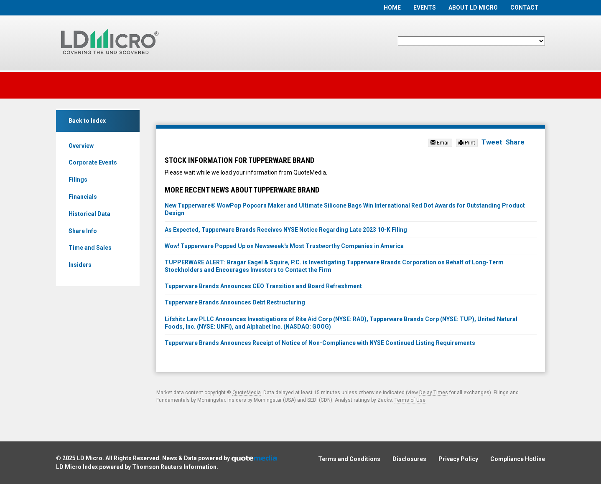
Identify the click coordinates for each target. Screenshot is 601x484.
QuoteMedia (246, 392)
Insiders (80, 264)
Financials (83, 196)
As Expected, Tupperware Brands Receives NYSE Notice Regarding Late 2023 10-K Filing (286, 229)
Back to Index (87, 120)
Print (466, 143)
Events (424, 7)
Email (440, 143)
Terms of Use (410, 400)
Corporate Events (93, 162)
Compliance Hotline (517, 459)
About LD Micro (473, 7)
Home (392, 7)
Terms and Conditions (349, 459)
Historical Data (89, 213)
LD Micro (89, 458)
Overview (81, 145)
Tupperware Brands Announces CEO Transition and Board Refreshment (263, 286)
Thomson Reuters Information (174, 467)
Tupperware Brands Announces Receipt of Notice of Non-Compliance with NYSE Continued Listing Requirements (320, 343)
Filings (78, 179)
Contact (524, 7)
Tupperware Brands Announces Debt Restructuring (235, 302)
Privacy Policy (458, 459)
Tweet (491, 142)
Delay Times (433, 392)
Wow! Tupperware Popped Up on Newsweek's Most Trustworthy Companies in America (284, 246)
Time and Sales (90, 247)
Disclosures (409, 459)
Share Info (83, 231)
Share (515, 142)
